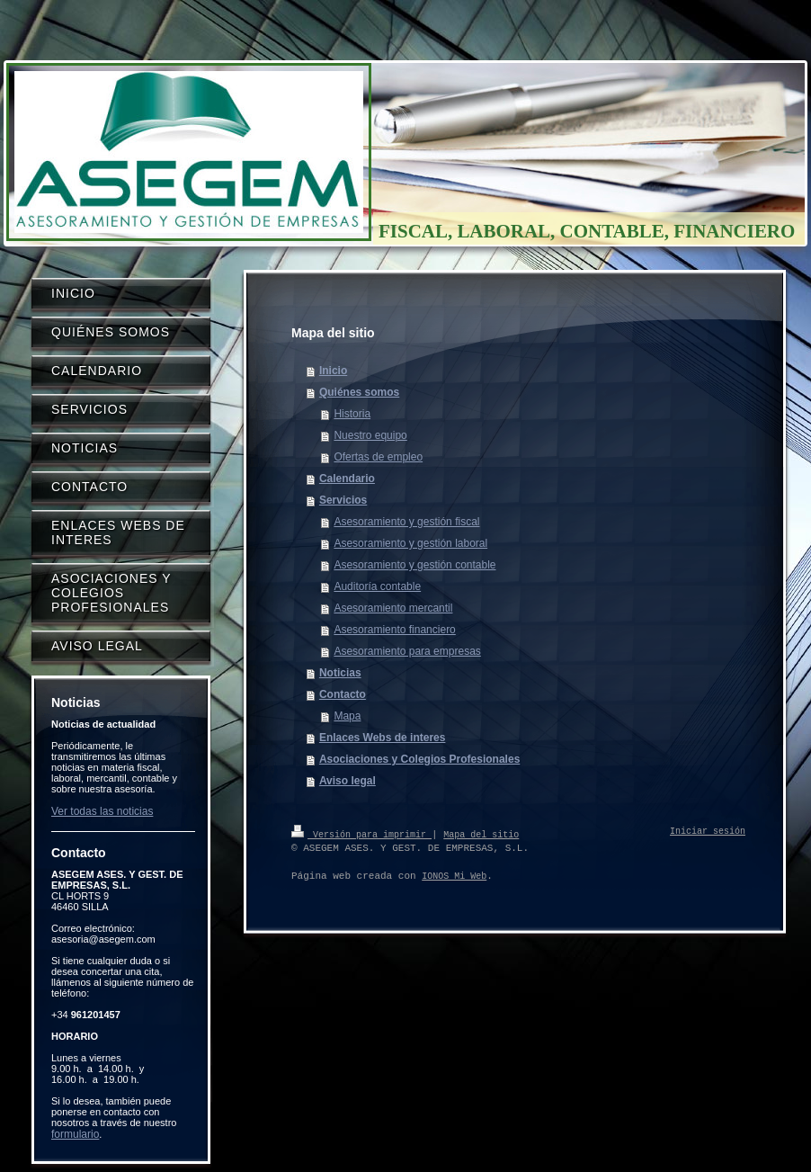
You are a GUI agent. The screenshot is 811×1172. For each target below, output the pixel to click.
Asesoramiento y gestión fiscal (406, 521)
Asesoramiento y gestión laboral (410, 543)
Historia (352, 413)
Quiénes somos (359, 392)
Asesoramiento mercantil (393, 608)
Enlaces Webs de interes (382, 737)
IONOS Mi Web (454, 876)
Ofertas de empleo (378, 457)
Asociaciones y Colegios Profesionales (419, 759)
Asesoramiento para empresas (407, 651)
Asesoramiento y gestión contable (414, 565)
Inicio (333, 370)
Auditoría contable (377, 586)
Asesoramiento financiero (394, 629)
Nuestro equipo (370, 435)
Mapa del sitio (481, 834)
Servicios (343, 500)
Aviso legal (347, 780)
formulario (75, 1134)
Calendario (347, 478)
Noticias (340, 673)
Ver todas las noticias (102, 811)
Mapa (347, 716)
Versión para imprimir (361, 834)
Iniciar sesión (707, 832)
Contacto (342, 694)
